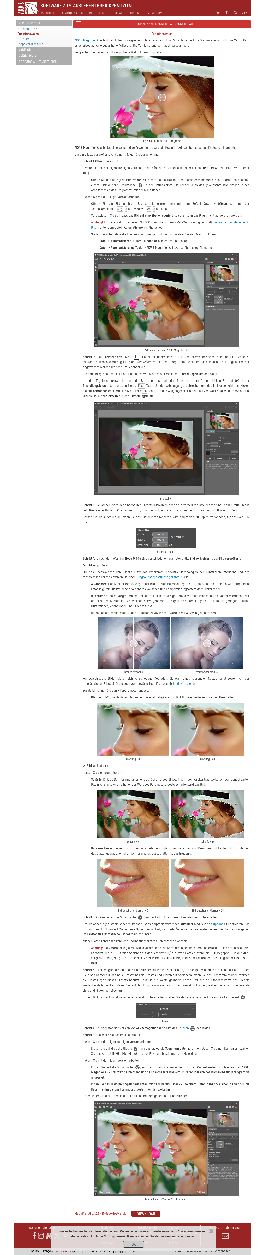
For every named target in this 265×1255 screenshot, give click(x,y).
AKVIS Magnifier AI (87, 40)
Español (75, 1251)
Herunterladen (72, 13)
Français (47, 1251)
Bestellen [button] (96, 13)
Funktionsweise (28, 34)
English (34, 1251)
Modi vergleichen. (184, 683)
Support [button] (134, 13)
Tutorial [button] (116, 13)
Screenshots (27, 56)
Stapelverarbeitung (30, 44)
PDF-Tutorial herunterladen (38, 62)
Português (90, 1251)
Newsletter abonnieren (225, 1232)
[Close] (211, 1231)
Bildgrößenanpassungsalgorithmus (159, 577)
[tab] (44, 23)
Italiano (105, 1251)
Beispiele (25, 50)
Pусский (131, 1251)
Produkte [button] (48, 13)
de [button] (244, 13)
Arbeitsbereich (27, 29)
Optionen (24, 39)
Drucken (183, 1028)
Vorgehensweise (30, 23)
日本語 (118, 1251)
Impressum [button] (154, 13)
